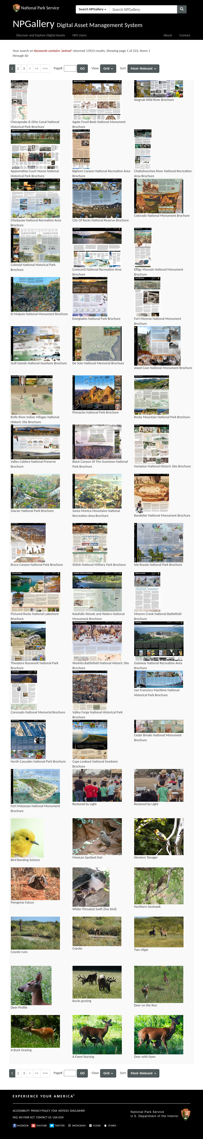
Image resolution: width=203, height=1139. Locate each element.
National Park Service (147, 1112)
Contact (185, 35)
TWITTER (57, 1125)
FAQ (15, 1117)
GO (82, 68)
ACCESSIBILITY (21, 1110)
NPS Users (80, 35)
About (168, 35)
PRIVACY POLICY (40, 1110)
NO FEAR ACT (27, 1117)
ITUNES (109, 1125)
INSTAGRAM (76, 1125)
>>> (45, 68)
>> (36, 68)
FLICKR (94, 1125)
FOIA (54, 1110)
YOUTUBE (39, 1125)
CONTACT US (43, 1117)
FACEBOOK (21, 1125)
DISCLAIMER (77, 1110)
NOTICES (63, 1110)
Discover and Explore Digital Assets (41, 35)
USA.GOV (58, 1117)
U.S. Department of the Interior (155, 1116)
